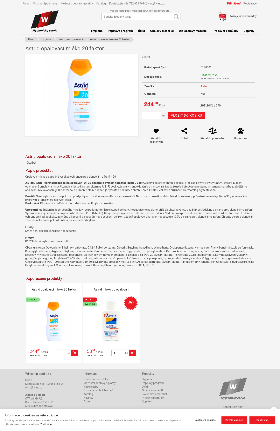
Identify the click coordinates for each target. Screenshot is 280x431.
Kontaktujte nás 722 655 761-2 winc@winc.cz (137, 3)
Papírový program (120, 31)
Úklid (141, 31)
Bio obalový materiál (193, 31)
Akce (87, 401)
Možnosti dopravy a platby (77, 3)
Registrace (250, 3)
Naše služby (91, 386)
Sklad (28, 380)
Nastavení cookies (204, 420)
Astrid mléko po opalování (111, 289)
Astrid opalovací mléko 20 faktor (54, 289)
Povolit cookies (234, 420)
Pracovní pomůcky (225, 31)
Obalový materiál (162, 31)
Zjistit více (46, 424)
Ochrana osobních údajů (98, 390)
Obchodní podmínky (45, 3)
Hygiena (96, 31)
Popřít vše (262, 420)
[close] (274, 410)
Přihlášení (234, 3)
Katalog (101, 3)
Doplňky (248, 31)
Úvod (26, 3)
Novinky (88, 397)
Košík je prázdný (243, 16)
